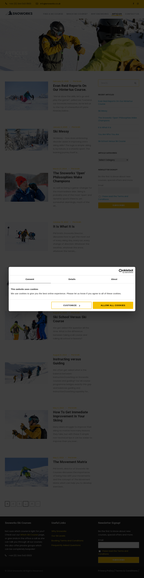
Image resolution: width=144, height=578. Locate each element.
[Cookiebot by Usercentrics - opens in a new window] (121, 271)
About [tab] (114, 279)
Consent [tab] (30, 279)
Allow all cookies (113, 305)
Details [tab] (72, 279)
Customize (71, 305)
